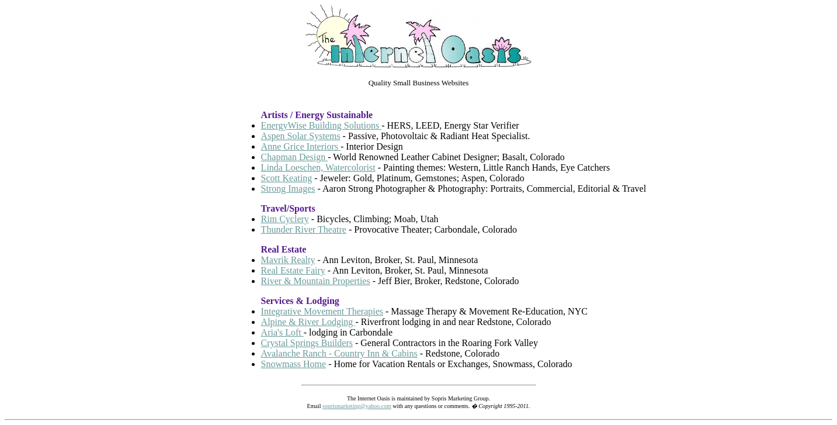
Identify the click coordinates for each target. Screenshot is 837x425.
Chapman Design (294, 157)
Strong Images (288, 189)
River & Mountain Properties (315, 281)
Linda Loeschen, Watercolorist (318, 167)
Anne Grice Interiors (301, 146)
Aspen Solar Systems (301, 136)
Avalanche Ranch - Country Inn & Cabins (339, 353)
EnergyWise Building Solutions (321, 125)
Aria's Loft (282, 332)
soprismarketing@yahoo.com (356, 406)
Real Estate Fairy (293, 270)
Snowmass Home (294, 364)
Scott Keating (286, 178)
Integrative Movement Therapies (322, 311)
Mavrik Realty (288, 260)
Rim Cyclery (285, 219)
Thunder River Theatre (303, 229)
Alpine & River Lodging (308, 322)
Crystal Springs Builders (307, 343)
